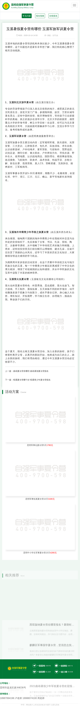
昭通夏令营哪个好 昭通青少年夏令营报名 (32, 380)
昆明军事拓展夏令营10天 (40, 499)
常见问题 (27, 16)
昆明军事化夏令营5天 (40, 445)
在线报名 (53, 16)
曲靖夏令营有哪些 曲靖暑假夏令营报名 (31, 371)
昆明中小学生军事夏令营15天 (40, 553)
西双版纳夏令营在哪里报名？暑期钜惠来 (52, 651)
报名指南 (40, 16)
